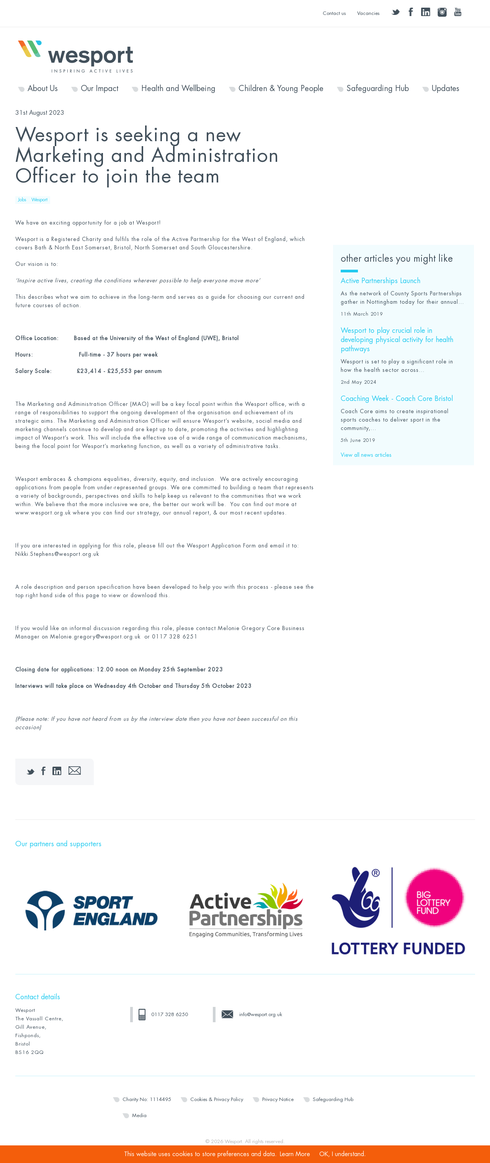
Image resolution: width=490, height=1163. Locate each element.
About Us (43, 89)
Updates (445, 89)
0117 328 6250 (169, 1014)
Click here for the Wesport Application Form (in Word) (397, 218)
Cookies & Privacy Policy (216, 1099)
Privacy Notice (278, 1099)
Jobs (22, 199)
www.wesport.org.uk (43, 512)
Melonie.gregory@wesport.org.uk (95, 636)
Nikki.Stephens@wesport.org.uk (57, 554)
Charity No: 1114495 (146, 1099)
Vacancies (368, 13)
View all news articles (366, 455)
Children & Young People (280, 89)
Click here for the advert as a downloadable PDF (398, 140)
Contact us (334, 13)
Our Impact (99, 89)
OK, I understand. (342, 1154)
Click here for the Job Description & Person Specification (396, 179)
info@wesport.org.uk (260, 1014)
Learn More (295, 1154)
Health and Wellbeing (178, 89)
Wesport (79, 56)
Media (139, 1115)
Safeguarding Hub (377, 89)
